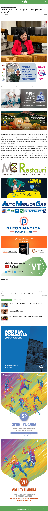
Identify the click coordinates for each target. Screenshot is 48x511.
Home (2, 5)
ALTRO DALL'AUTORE (17, 299)
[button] (46, 2)
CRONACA (9, 7)
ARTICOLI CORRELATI (6, 299)
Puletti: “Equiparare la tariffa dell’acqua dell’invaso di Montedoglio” (26, 316)
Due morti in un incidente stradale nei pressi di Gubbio (11, 294)
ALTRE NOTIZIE (8, 5)
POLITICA (13, 7)
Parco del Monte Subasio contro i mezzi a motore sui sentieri (35, 294)
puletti (6, 279)
